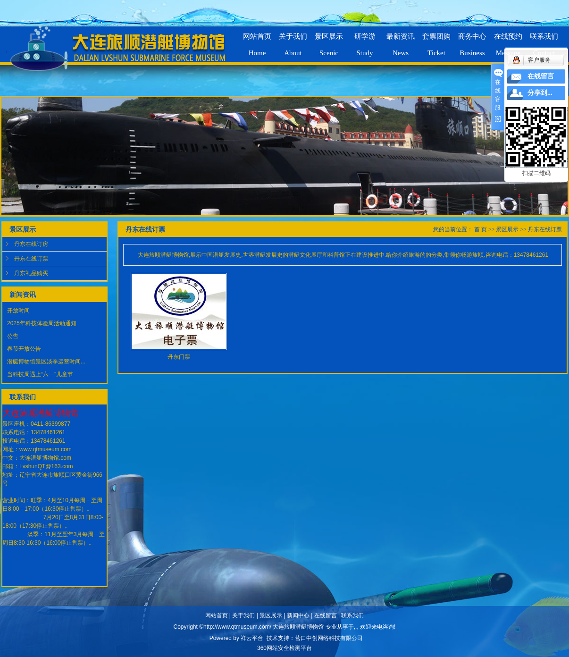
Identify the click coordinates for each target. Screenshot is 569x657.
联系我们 (352, 615)
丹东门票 (178, 357)
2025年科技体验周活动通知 (41, 323)
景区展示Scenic (329, 41)
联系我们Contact (544, 41)
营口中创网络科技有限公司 (329, 638)
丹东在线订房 (31, 244)
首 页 (480, 229)
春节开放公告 (24, 348)
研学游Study (365, 41)
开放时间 (18, 310)
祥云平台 (252, 638)
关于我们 (243, 615)
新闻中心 (298, 615)
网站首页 (216, 615)
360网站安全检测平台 (284, 648)
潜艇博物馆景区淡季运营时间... (46, 361)
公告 (12, 336)
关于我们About (293, 41)
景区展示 (507, 229)
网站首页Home (257, 41)
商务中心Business (472, 41)
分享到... (539, 92)
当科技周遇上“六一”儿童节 (40, 374)
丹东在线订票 (31, 258)
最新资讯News (400, 41)
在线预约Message (508, 41)
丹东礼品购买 (31, 273)
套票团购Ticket (436, 41)
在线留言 (325, 615)
